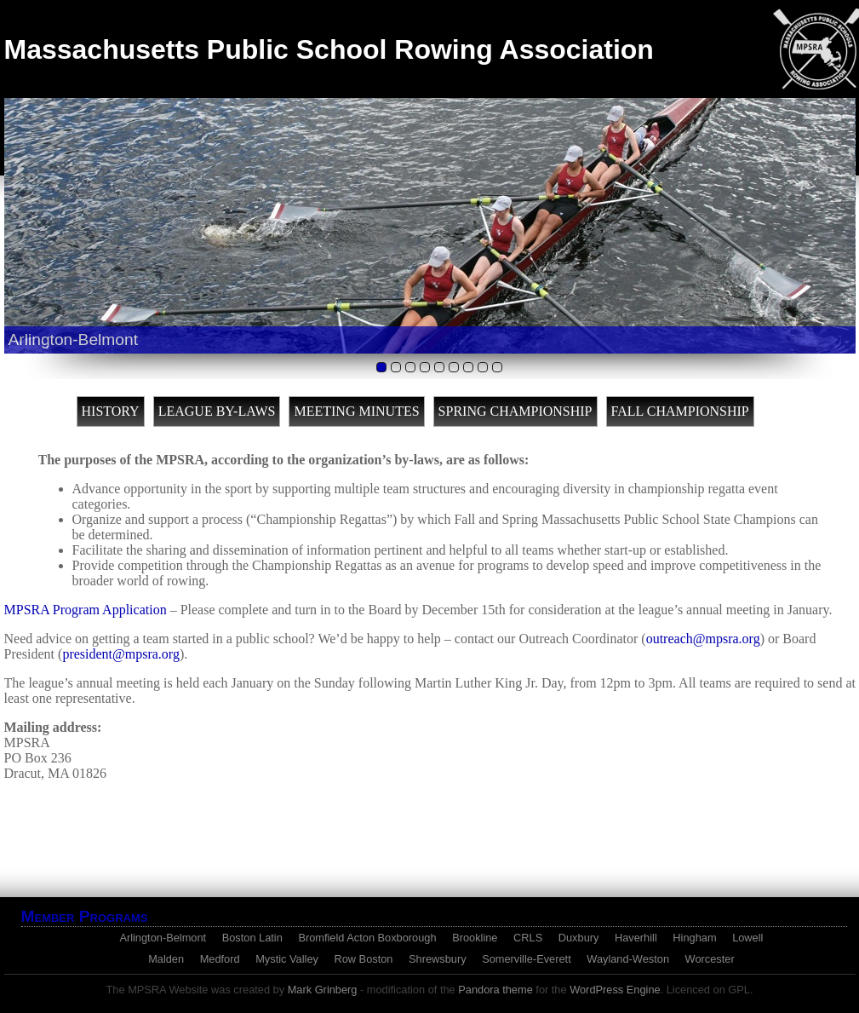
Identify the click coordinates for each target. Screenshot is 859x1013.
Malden (166, 959)
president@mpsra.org (121, 654)
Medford (220, 959)
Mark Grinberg (323, 989)
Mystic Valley (286, 959)
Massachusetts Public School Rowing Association (329, 49)
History (111, 411)
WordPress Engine (615, 989)
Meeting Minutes (356, 411)
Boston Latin (252, 937)
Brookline (474, 937)
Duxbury (578, 937)
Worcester (710, 959)
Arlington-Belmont (162, 937)
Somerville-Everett (526, 959)
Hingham (694, 937)
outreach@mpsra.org (703, 638)
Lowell (747, 937)
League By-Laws (217, 411)
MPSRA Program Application (85, 609)
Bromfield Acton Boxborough (367, 937)
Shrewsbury (438, 959)
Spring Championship (515, 411)
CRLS (527, 937)
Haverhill (636, 937)
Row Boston (363, 959)
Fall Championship (680, 411)
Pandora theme (495, 989)
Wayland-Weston (628, 959)
